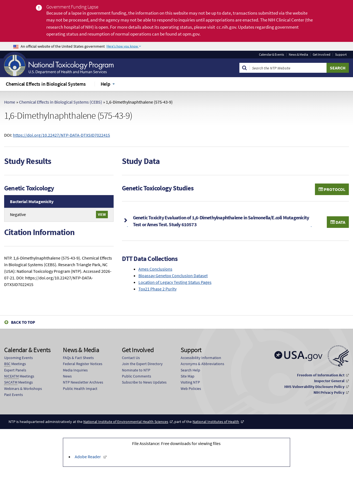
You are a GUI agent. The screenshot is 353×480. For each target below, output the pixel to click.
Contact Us (131, 357)
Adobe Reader (88, 456)
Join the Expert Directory (142, 363)
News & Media (298, 54)
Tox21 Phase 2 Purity (157, 289)
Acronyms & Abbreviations (202, 363)
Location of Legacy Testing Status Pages (175, 282)
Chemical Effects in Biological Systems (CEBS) (60, 102)
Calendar (271, 54)
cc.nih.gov (226, 27)
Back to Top (23, 322)
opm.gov (191, 34)
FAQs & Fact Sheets (78, 357)
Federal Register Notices (82, 363)
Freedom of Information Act (320, 375)
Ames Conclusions (155, 269)
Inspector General (329, 380)
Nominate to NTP (136, 370)
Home (9, 102)
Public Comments (136, 376)
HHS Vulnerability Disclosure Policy (314, 386)
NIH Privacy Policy (329, 392)
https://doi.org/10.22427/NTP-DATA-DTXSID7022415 (61, 135)
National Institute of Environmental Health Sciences (125, 421)
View (102, 214)
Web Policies (191, 388)
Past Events (13, 394)
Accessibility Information (201, 357)
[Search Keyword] (288, 68)
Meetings (15, 363)
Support (341, 54)
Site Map (187, 376)
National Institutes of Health (215, 421)
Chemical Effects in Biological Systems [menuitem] (46, 84)
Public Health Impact (80, 388)
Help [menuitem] (105, 84)
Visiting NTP (190, 382)
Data (337, 222)
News (67, 376)
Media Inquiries (75, 370)
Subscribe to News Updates (144, 382)
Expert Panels (15, 370)
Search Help (190, 370)
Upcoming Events (18, 357)
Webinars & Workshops (23, 388)
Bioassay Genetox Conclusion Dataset (173, 275)
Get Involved (321, 54)
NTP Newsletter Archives (83, 382)
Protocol (332, 189)
